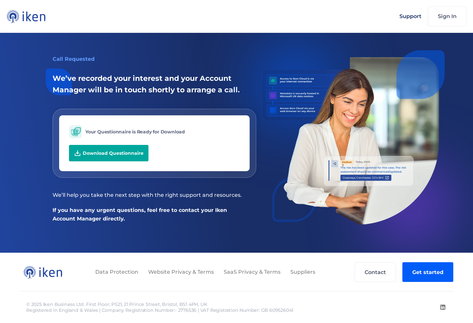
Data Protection (116, 272)
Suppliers (302, 272)
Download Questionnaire (109, 153)
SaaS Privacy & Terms (252, 272)
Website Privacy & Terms (181, 272)
